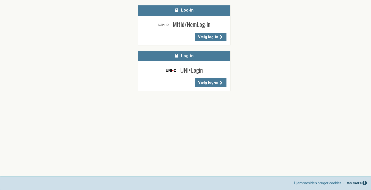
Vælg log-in (210, 37)
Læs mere (355, 183)
